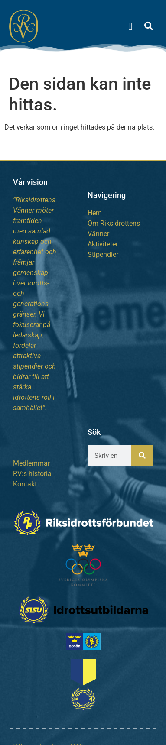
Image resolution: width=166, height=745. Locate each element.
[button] (130, 26)
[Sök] (142, 455)
